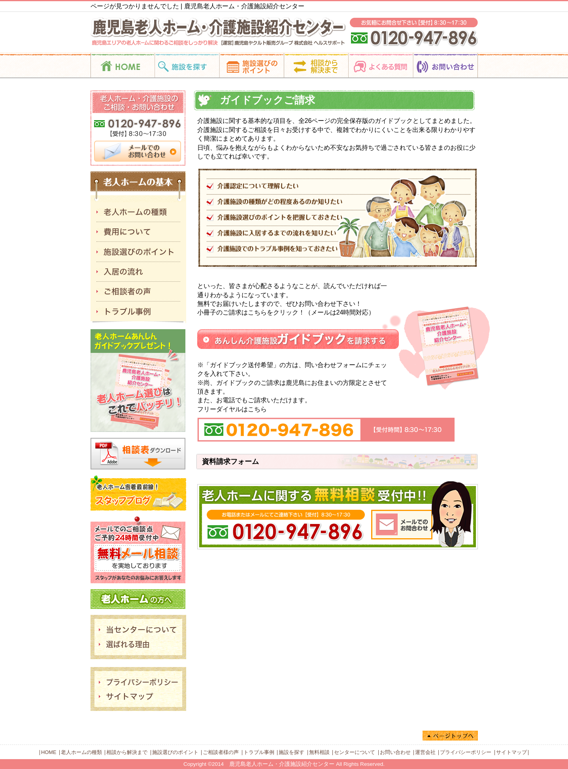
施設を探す (291, 752)
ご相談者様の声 (221, 752)
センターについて (354, 752)
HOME (48, 752)
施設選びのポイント (175, 752)
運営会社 (425, 752)
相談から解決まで (126, 752)
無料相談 (319, 752)
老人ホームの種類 (81, 752)
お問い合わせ (395, 752)
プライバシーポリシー (465, 752)
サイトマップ (511, 752)
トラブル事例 (258, 752)
